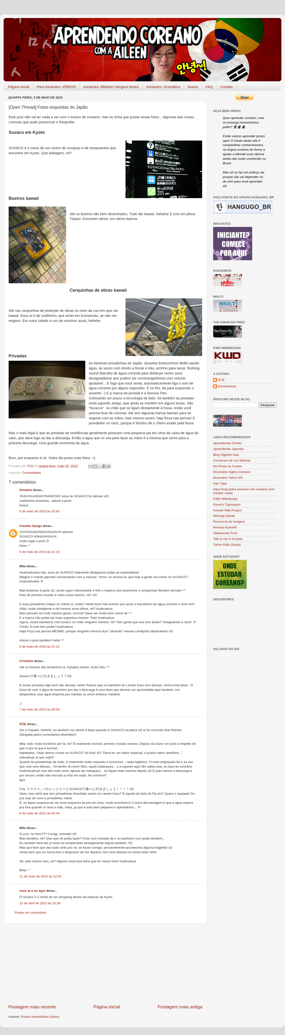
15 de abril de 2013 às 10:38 (39, 903)
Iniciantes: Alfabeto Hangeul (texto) (111, 87)
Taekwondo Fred (225, 533)
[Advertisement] (105, 963)
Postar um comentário (30, 912)
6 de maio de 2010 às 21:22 (39, 646)
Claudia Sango (30, 526)
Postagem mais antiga (180, 1006)
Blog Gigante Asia (226, 454)
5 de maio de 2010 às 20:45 (39, 511)
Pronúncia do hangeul (229, 521)
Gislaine (25, 490)
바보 (22, 724)
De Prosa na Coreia (227, 466)
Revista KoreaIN (225, 527)
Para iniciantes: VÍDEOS (56, 87)
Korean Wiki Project (227, 510)
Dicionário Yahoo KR (228, 477)
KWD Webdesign (225, 499)
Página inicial (18, 87)
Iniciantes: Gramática (163, 87)
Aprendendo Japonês (228, 449)
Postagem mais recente (32, 1006)
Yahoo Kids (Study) (227, 544)
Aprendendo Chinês (227, 443)
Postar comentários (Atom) (40, 1016)
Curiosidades (31, 472)
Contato (226, 87)
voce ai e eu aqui (32, 891)
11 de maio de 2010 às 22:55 (40, 876)
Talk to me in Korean (228, 539)
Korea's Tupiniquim (226, 504)
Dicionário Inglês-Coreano (232, 472)
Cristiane (26, 661)
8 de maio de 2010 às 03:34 (39, 813)
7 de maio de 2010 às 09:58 (39, 709)
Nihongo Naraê (224, 516)
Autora (193, 87)
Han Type (220, 483)
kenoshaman (227, 386)
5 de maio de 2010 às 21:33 (39, 552)
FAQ (209, 87)
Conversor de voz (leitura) (231, 460)
